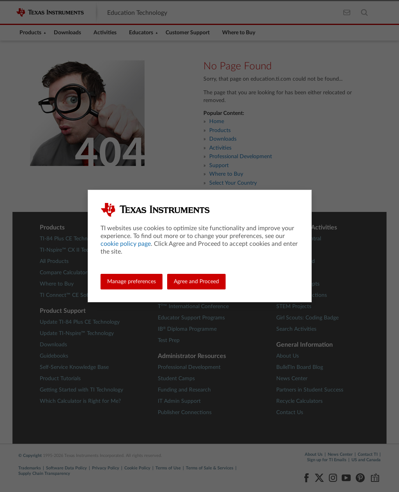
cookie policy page (126, 244)
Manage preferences (131, 281)
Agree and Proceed (196, 281)
